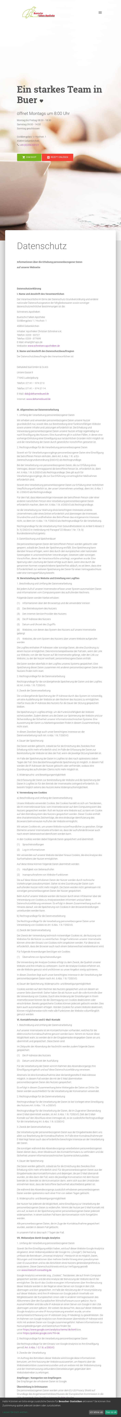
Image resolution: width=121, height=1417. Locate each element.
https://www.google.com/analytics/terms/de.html (49, 1329)
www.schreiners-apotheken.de (44, 345)
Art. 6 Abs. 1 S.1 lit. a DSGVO (39, 1347)
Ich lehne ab (96, 1412)
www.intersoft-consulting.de (36, 1270)
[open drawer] (100, 12)
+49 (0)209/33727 (29, 145)
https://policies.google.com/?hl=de (41, 1333)
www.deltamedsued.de (38, 399)
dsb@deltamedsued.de (36, 393)
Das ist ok (111, 1412)
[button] (38, 12)
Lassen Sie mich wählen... (15, 1412)
